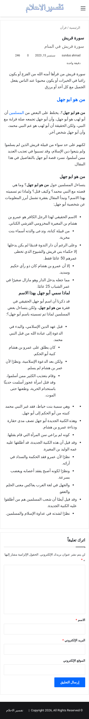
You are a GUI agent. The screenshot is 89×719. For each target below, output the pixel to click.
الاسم (80, 620)
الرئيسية (76, 27)
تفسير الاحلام (14, 710)
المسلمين (17, 112)
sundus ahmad (71, 55)
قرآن (63, 27)
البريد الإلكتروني (73, 640)
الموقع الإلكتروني (74, 660)
